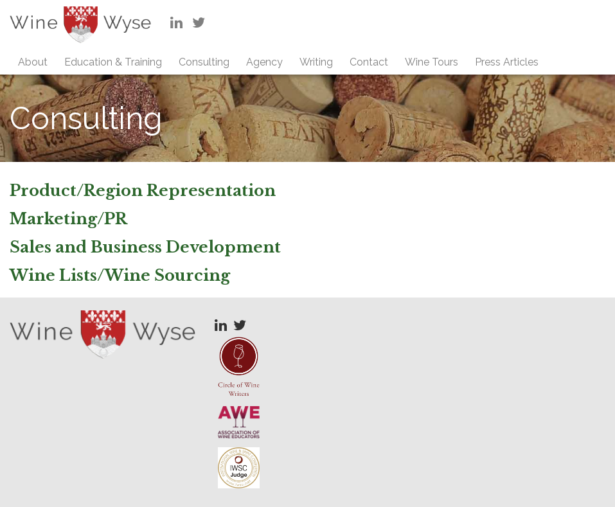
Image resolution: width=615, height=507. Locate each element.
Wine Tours (431, 62)
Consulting (204, 62)
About (33, 62)
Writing (316, 62)
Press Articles (507, 62)
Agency (264, 62)
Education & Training (113, 62)
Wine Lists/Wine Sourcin (115, 275)
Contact (369, 62)
